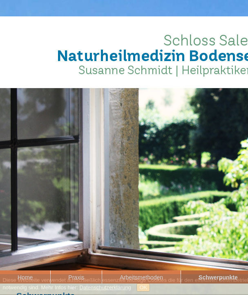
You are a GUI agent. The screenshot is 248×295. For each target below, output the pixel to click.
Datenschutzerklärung (105, 287)
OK (143, 287)
